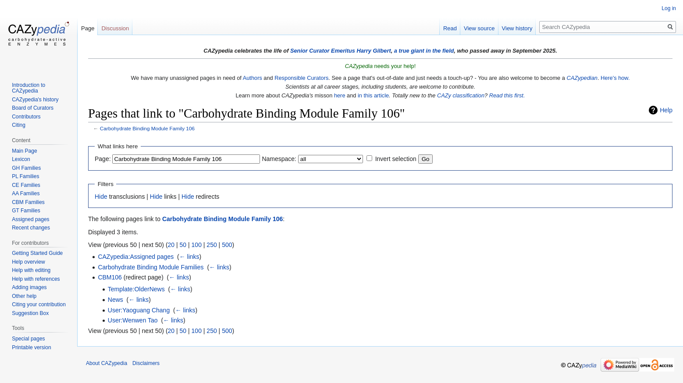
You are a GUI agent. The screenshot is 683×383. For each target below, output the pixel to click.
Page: (103, 158)
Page (87, 28)
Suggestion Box (30, 313)
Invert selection (395, 158)
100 (197, 244)
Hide (101, 196)
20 (171, 244)
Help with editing (31, 270)
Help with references (36, 279)
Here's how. (615, 78)
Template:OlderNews (136, 289)
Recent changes (31, 228)
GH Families (26, 168)
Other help (24, 296)
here (339, 95)
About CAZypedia (106, 363)
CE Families (26, 185)
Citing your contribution (39, 304)
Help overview (28, 262)
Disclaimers (146, 363)
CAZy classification (460, 95)
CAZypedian (581, 78)
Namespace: (279, 158)
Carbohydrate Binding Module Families (150, 267)
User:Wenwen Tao (133, 320)
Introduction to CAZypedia (28, 88)
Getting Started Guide (37, 253)
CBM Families (28, 202)
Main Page (24, 151)
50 (183, 244)
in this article (373, 95)
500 (227, 244)
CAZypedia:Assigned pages (136, 256)
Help (666, 110)
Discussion (115, 28)
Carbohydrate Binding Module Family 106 (147, 128)
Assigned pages (30, 219)
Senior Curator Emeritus (322, 50)
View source (479, 28)
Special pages (28, 339)
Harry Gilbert (373, 50)
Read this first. (507, 95)
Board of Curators (32, 108)
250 (211, 244)
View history (517, 28)
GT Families (26, 211)
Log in (669, 8)
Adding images (29, 287)
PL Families (25, 176)
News (115, 299)
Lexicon (21, 159)
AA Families (25, 193)
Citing (18, 125)
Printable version (31, 347)
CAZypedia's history (35, 100)
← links (189, 256)
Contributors (26, 117)
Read (450, 28)
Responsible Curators (301, 78)
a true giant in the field (424, 50)
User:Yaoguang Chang (139, 310)
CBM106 (109, 277)
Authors (252, 78)
